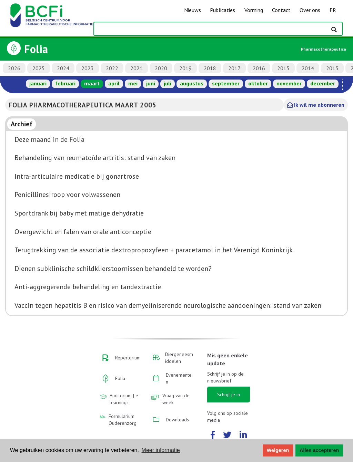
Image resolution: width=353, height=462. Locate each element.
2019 (185, 68)
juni (150, 83)
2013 (332, 68)
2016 (259, 68)
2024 (63, 68)
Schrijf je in (228, 394)
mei (133, 83)
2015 (283, 68)
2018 (210, 68)
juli (167, 83)
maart (92, 83)
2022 (112, 68)
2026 (14, 68)
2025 (38, 68)
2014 (308, 68)
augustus (191, 83)
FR (333, 10)
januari (38, 83)
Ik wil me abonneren (315, 104)
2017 (234, 68)
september (226, 83)
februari (65, 83)
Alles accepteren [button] (319, 450)
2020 (161, 68)
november (289, 83)
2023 (87, 68)
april (114, 83)
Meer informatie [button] (161, 450)
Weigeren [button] (278, 450)
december (322, 83)
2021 (136, 68)
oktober (258, 83)
